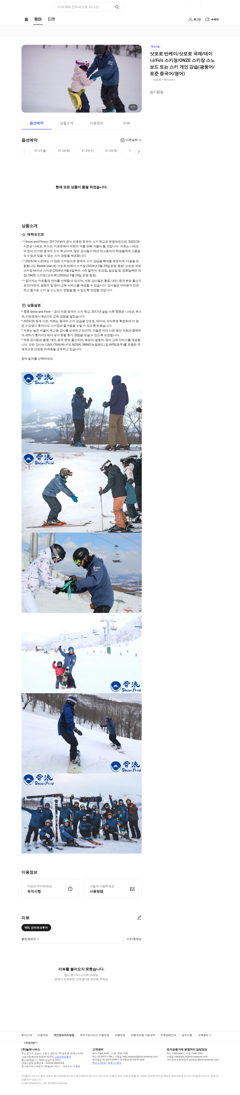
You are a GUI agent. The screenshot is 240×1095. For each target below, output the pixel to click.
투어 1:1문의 (99, 1062)
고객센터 (203, 1035)
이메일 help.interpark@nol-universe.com (136, 1056)
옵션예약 (36, 123)
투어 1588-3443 (100, 1053)
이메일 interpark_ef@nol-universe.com (187, 1056)
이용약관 (42, 1035)
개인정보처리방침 (64, 1035)
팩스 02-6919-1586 (102, 1056)
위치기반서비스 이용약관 (94, 1035)
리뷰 (126, 123)
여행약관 (120, 1035)
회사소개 (26, 1035)
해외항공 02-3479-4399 (104, 1059)
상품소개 (66, 123)
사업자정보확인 (62, 1056)
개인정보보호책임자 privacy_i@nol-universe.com (193, 1059)
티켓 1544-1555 (119, 1053)
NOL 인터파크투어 (36, 927)
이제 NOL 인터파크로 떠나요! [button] (78, 7)
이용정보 (96, 123)
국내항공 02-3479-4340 (132, 1059)
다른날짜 (132, 140)
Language (30, 1042)
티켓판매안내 (168, 1035)
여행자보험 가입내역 (143, 1035)
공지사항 (187, 1035)
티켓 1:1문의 (114, 1062)
